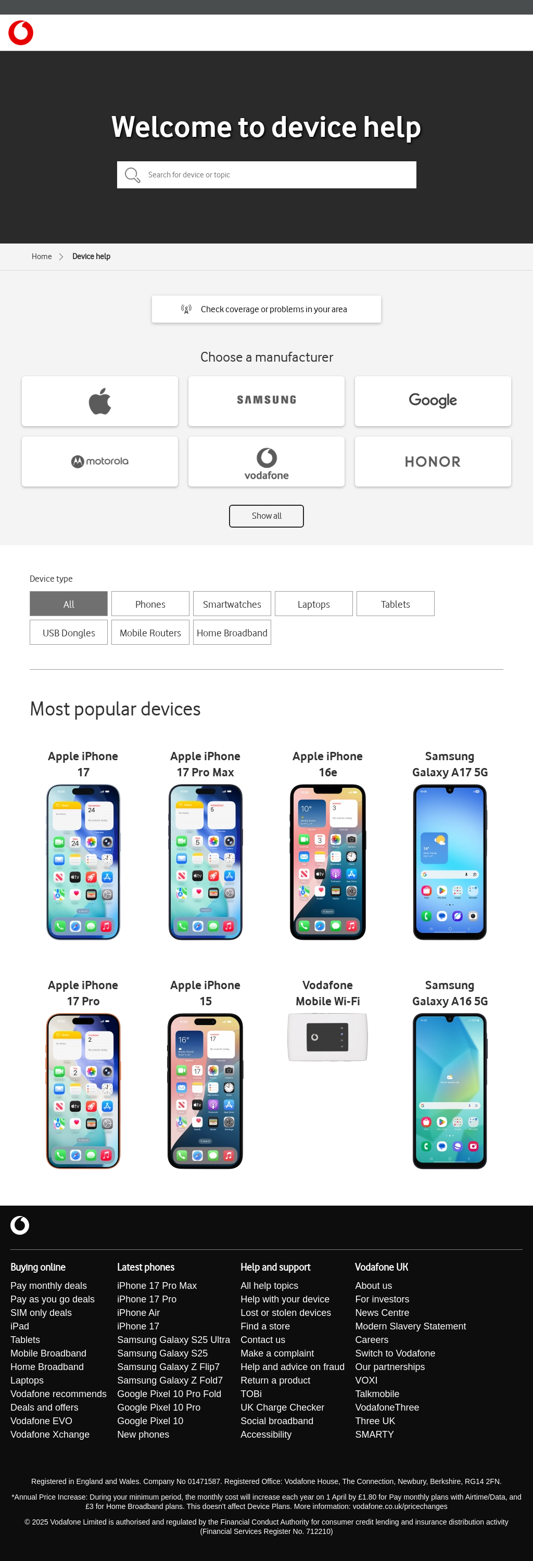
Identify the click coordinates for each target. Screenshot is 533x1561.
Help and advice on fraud (292, 1367)
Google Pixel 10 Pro (158, 1407)
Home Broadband (232, 632)
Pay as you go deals (52, 1299)
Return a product (275, 1380)
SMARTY (374, 1434)
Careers (371, 1340)
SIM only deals (41, 1313)
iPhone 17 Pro (146, 1299)
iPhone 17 (138, 1326)
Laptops (314, 604)
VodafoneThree (387, 1407)
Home (42, 256)
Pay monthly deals (48, 1286)
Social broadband (276, 1421)
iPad (19, 1326)
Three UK (375, 1421)
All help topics (269, 1286)
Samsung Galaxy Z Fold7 (170, 1380)
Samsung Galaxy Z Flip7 (168, 1367)
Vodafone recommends (58, 1394)
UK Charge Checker (282, 1407)
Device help (91, 256)
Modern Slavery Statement (410, 1326)
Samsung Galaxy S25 (162, 1353)
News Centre (382, 1313)
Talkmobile (377, 1394)
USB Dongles (69, 632)
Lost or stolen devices (285, 1313)
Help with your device (284, 1299)
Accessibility (265, 1434)
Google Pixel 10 (150, 1421)
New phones (143, 1434)
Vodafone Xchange (50, 1434)
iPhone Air (138, 1313)
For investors (382, 1299)
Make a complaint (277, 1353)
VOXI (366, 1380)
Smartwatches (232, 604)
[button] (266, 309)
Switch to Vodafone (395, 1353)
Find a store (265, 1326)
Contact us (262, 1340)
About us (373, 1286)
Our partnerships (390, 1367)
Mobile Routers (150, 632)
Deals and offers (44, 1407)
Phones (150, 604)
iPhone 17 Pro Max (157, 1286)
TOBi (251, 1394)
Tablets (395, 604)
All (69, 604)
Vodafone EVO (41, 1421)
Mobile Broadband (48, 1353)
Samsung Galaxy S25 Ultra (173, 1340)
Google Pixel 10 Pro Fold (169, 1394)
